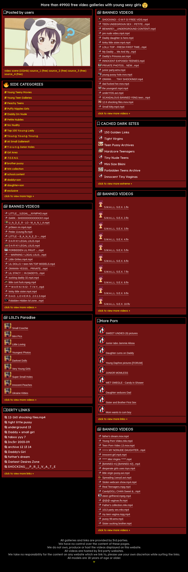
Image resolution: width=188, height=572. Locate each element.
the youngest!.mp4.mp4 (113, 88)
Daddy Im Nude (15, 114)
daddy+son (12, 179)
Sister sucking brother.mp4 (115, 523)
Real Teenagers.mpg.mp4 (114, 486)
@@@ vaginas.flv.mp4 (113, 500)
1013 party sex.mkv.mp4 (113, 509)
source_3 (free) (77, 70)
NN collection (14, 168)
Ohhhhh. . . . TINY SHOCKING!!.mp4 (120, 79)
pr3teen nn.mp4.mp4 (17, 227)
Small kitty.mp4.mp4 (111, 106)
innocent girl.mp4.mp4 (112, 454)
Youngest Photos (17, 350)
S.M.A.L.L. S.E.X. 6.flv (113, 257)
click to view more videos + (20, 307)
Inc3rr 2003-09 (17, 442)
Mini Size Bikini (111, 163)
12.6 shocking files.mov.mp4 (115, 102)
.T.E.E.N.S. (11, 157)
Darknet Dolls (15, 358)
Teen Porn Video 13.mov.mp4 (116, 445)
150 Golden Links (113, 131)
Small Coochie (16, 326)
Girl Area (10, 152)
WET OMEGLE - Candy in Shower (121, 380)
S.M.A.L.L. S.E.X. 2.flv (113, 214)
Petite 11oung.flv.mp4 (18, 231)
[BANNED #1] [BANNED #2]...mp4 (119, 463)
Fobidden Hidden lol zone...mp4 (24, 300)
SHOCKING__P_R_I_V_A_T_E (30, 466)
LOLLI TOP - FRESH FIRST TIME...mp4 (122, 47)
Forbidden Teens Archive (119, 169)
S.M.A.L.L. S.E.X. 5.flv (113, 247)
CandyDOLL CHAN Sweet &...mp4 (119, 491)
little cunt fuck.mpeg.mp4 (20, 282)
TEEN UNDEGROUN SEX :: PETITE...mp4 (124, 24)
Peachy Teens (14, 103)
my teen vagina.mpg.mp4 (114, 514)
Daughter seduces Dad (114, 390)
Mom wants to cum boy (114, 409)
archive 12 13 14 (17, 447)
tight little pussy (18, 422)
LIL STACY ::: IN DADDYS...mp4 (24, 273)
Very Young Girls (17, 366)
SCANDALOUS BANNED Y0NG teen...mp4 (124, 97)
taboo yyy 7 (15, 437)
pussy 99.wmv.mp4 (110, 518)
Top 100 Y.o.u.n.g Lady (19, 130)
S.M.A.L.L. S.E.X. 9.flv (113, 290)
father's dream (17, 457)
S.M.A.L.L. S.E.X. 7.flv (113, 268)
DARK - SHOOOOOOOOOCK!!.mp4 (26, 217)
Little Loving (14, 342)
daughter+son (14, 185)
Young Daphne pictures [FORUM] (120, 360)
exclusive (11, 190)
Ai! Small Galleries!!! (17, 141)
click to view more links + (19, 473)
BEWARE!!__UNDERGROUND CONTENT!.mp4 (127, 28)
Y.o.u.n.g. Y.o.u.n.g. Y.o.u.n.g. (21, 136)
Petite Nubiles (14, 119)
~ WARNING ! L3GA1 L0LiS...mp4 (25, 254)
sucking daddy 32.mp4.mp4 (21, 277)
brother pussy (14, 163)
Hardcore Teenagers (116, 150)
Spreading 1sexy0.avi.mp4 (114, 477)
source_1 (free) (39, 70)
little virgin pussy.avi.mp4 (114, 472)
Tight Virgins (110, 137)
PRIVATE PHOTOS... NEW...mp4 (118, 65)
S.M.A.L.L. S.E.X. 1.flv (113, 204)
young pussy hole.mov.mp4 (115, 74)
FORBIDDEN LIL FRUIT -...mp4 (23, 250)
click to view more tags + (19, 196)
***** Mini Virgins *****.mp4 (114, 459)
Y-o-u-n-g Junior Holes (19, 147)
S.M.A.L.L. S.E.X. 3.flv (113, 225)
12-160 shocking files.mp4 (25, 417)
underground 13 (17, 427)
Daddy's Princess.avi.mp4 (114, 56)
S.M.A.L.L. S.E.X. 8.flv (113, 279)
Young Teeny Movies (18, 92)
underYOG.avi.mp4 (111, 92)
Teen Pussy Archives (116, 144)
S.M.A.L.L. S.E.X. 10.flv (114, 300)
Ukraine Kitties (16, 391)
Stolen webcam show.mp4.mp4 (117, 482)
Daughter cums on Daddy (116, 350)
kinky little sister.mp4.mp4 (20, 291)
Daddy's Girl (15, 452)
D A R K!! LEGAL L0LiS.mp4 (22, 240)
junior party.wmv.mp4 (111, 69)
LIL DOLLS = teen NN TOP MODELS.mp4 (29, 263)
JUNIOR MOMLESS (113, 370)
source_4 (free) (13, 74)
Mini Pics (13, 334)
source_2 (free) (58, 70)
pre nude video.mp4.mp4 (114, 33)
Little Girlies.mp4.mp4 (18, 259)
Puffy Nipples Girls (16, 108)
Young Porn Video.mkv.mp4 (115, 440)
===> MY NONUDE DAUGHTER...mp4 (121, 449)
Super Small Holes (18, 375)
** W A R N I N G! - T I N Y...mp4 (24, 286)
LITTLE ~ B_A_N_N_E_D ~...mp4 (25, 236)
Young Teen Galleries (18, 97)
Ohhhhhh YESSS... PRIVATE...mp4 (26, 268)
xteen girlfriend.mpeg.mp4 (114, 495)
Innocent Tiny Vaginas (117, 176)
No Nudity (12, 125)
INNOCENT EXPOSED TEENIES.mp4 (121, 60)
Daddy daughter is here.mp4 (116, 37)
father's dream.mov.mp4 (113, 436)
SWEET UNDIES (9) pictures (118, 330)
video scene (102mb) (16, 70)
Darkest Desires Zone (21, 461)
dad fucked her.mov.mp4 (113, 83)
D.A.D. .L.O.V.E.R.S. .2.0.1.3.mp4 (25, 295)
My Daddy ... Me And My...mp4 (117, 51)
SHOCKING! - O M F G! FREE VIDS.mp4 (123, 19)
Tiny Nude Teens (113, 156)
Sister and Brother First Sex (117, 399)
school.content (14, 174)
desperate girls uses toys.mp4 (116, 468)
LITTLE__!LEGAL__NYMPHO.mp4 (25, 213)
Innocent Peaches (18, 383)
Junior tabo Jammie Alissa (116, 340)
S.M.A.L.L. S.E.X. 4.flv (113, 236)
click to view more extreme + (115, 183)
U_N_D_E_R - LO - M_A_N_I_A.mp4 (26, 222)
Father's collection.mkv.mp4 (115, 505)
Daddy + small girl (19, 432)
